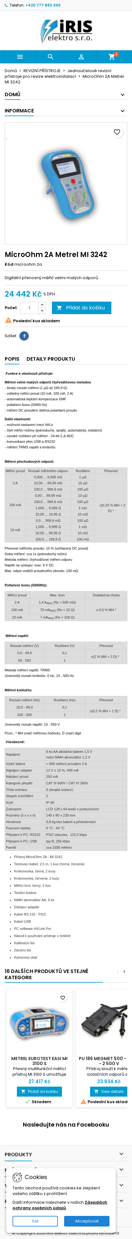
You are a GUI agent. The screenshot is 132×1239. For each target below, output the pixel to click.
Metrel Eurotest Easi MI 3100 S (39, 1061)
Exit (35, 1221)
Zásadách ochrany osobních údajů (60, 1205)
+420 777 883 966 (43, 5)
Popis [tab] (12, 359)
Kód (9, 264)
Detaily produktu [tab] (51, 359)
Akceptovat (87, 1221)
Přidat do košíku (81, 307)
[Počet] (29, 308)
